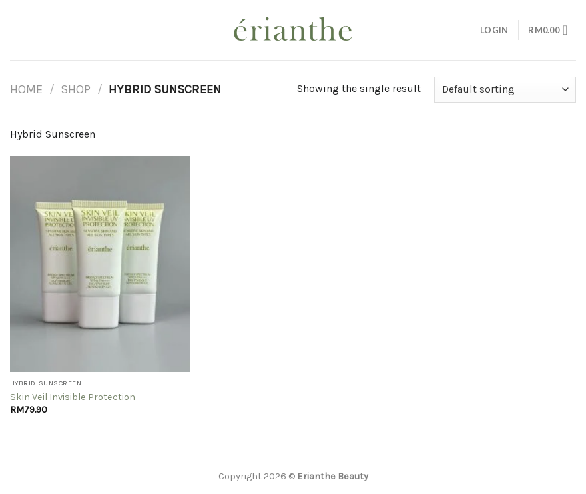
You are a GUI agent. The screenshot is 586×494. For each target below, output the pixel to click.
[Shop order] (505, 90)
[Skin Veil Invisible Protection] (100, 264)
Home (26, 89)
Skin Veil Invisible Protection (72, 397)
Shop (76, 89)
